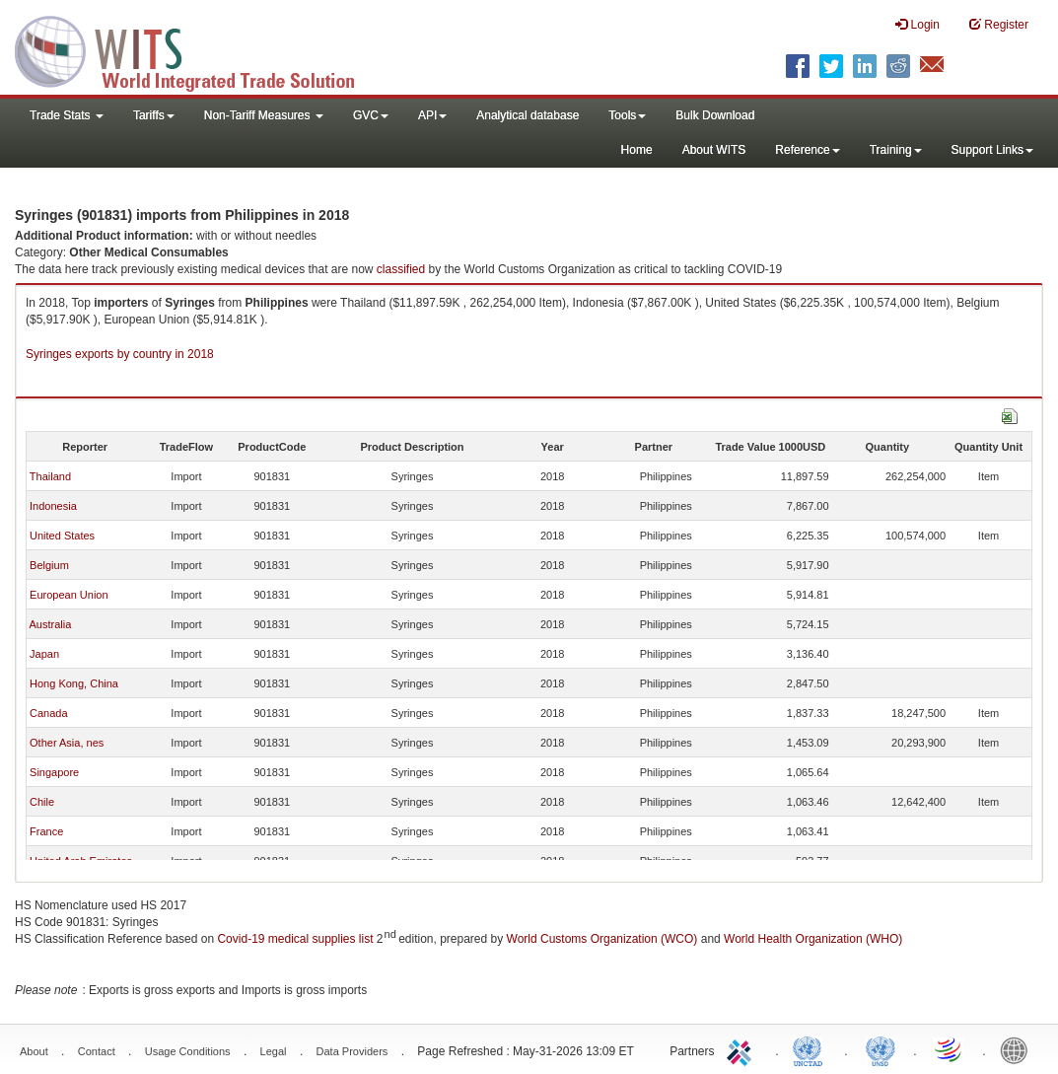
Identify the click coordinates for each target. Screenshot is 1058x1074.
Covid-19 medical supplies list (295, 939)
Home (637, 150)
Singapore (54, 772)
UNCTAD (811, 1049)
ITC (742, 1049)
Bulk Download (714, 115)
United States (62, 535)
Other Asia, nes (67, 743)
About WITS (714, 150)
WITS (197, 49)
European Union (69, 595)
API (432, 115)
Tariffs (154, 115)
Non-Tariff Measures (263, 115)
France (46, 831)
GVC (370, 115)
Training (896, 150)
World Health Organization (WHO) (813, 939)
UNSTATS (880, 1049)
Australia (50, 624)
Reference (807, 150)
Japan (44, 654)
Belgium (49, 565)
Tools (627, 115)
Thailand (50, 476)
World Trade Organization (949, 1049)
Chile (42, 802)
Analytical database (527, 115)
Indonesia (53, 506)
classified (401, 269)
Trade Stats (67, 115)
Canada (49, 713)
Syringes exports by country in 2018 (120, 354)
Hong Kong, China (74, 683)
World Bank (1018, 1049)
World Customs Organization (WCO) (602, 939)
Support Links (992, 150)
